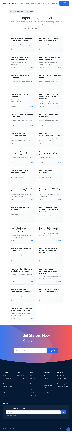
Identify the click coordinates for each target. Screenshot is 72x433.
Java (31, 391)
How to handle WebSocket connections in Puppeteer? (20, 293)
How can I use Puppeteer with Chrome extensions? (22, 192)
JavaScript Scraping (49, 392)
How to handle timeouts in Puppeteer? (48, 118)
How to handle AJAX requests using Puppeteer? (49, 60)
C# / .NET (32, 394)
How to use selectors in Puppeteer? (47, 173)
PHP (31, 383)
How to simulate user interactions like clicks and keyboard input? (20, 232)
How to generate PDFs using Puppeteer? (49, 192)
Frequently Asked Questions (17, 12)
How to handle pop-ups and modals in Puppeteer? (21, 155)
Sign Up (5, 394)
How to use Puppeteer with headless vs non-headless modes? (49, 253)
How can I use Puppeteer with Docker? (50, 79)
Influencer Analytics (62, 389)
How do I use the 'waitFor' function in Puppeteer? (48, 42)
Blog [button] (47, 3)
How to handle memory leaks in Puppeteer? (21, 252)
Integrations (6, 391)
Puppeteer (30, 12)
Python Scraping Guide (48, 388)
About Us (5, 386)
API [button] (16, 3)
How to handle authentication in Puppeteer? (50, 136)
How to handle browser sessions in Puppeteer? (19, 60)
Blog (45, 377)
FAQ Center (47, 380)
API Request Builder (8, 383)
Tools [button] (21, 3)
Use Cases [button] (41, 3)
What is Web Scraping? (47, 384)
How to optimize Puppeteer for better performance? (49, 231)
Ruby (31, 386)
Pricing (5, 377)
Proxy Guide (47, 395)
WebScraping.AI (8, 4)
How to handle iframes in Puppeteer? (20, 79)
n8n (31, 403)
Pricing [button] (27, 3)
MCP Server (33, 397)
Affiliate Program (7, 389)
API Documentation (8, 380)
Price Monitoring (61, 380)
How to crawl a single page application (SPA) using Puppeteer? (49, 98)
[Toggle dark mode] (56, 3)
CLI (31, 400)
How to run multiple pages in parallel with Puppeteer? (49, 155)
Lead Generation (61, 383)
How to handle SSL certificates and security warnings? (48, 273)
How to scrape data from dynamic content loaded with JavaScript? (49, 211)
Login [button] (53, 3)
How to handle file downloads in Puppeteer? (22, 118)
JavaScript (32, 380)
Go (31, 389)
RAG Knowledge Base (62, 386)
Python (32, 377)
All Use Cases (60, 377)
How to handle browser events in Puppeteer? (19, 173)
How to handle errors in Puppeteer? (19, 97)
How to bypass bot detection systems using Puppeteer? (49, 293)
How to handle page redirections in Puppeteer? (20, 136)
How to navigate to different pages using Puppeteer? (21, 42)
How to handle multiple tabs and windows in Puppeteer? (21, 311)
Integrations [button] (33, 3)
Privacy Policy (20, 377)
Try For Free (64, 3)
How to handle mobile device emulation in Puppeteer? (21, 272)
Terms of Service (21, 380)
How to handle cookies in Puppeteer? (20, 210)
